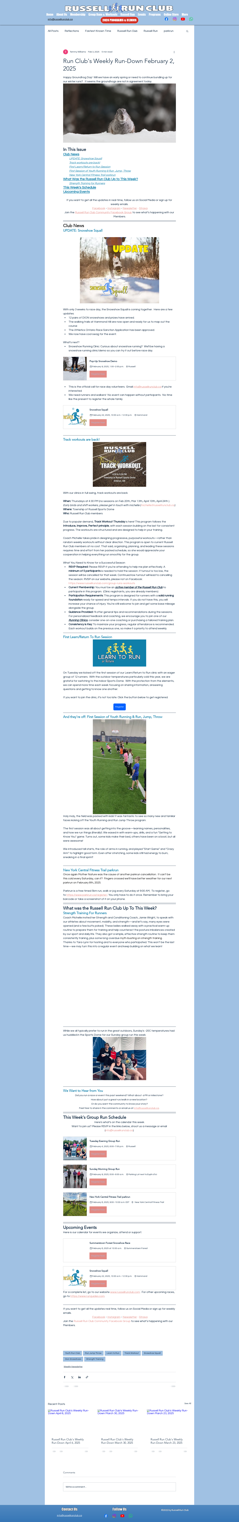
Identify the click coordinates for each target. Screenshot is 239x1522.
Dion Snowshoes (73, 1359)
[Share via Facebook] (64, 1377)
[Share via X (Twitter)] (72, 1377)
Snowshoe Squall (152, 1353)
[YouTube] (183, 19)
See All (187, 1403)
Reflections (72, 31)
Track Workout (132, 1353)
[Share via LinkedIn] (79, 1377)
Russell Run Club (127, 31)
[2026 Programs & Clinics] (119, 20)
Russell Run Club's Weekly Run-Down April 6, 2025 (68, 1441)
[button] (62, 14)
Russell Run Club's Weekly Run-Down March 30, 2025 (117, 1441)
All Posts (53, 31)
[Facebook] (166, 19)
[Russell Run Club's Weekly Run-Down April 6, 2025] (70, 1421)
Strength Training (94, 1359)
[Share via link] (87, 1377)
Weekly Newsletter (73, 1367)
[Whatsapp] (191, 19)
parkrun (168, 31)
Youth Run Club (72, 1353)
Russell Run (151, 31)
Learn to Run (113, 1353)
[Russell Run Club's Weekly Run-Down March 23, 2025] (169, 1421)
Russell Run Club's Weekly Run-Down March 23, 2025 (167, 1441)
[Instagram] (174, 19)
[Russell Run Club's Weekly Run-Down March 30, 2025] (120, 1421)
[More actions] (174, 52)
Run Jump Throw (93, 1353)
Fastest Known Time (98, 31)
